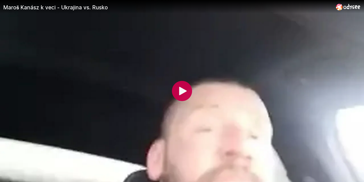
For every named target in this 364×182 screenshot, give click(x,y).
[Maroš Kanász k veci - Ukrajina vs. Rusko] (168, 7)
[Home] (348, 7)
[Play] (182, 91)
